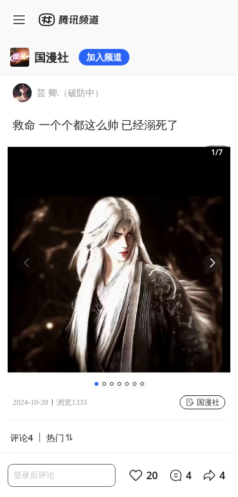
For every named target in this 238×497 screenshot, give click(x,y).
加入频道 (104, 57)
